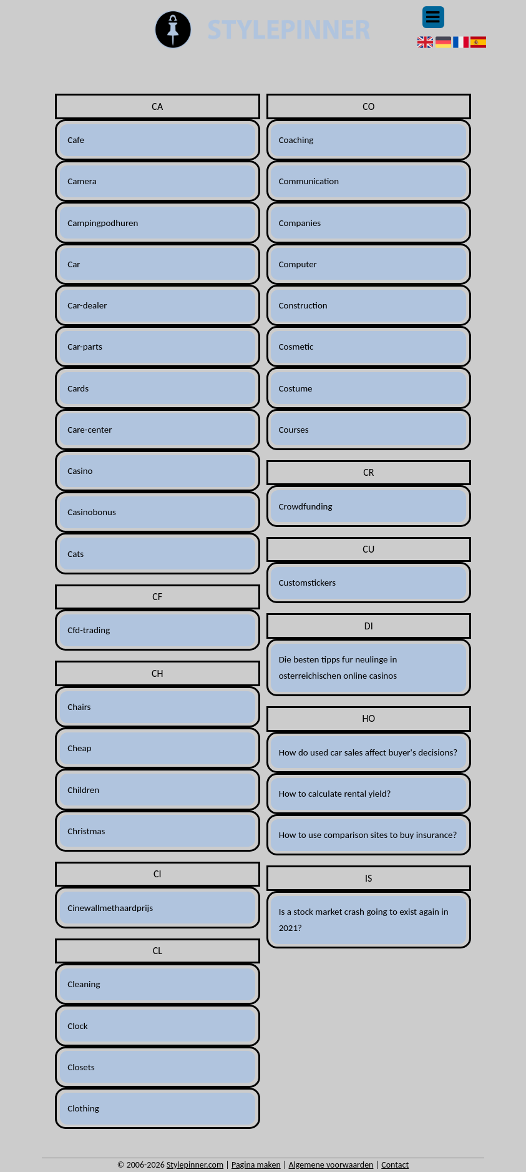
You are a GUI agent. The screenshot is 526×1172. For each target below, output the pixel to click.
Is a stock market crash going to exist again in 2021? (364, 919)
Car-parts (84, 346)
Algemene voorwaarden (331, 1165)
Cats (75, 553)
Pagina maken (256, 1165)
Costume (296, 388)
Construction (303, 305)
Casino (79, 470)
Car (73, 264)
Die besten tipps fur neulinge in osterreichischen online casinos (338, 667)
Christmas (86, 831)
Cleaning (83, 984)
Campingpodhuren (102, 223)
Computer (298, 264)
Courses (294, 429)
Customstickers (307, 582)
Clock (77, 1026)
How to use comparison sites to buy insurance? (368, 834)
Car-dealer (87, 305)
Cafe (75, 139)
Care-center (89, 429)
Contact (395, 1165)
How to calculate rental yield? (335, 793)
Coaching (296, 139)
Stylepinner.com (195, 1165)
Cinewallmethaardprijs (110, 907)
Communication (309, 181)
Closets (81, 1067)
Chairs (78, 706)
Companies (300, 223)
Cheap (79, 748)
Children (83, 789)
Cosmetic (296, 346)
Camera (82, 181)
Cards (78, 388)
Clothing (83, 1108)
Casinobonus (91, 512)
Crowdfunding (306, 506)
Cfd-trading (88, 630)
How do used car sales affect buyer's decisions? (368, 752)
